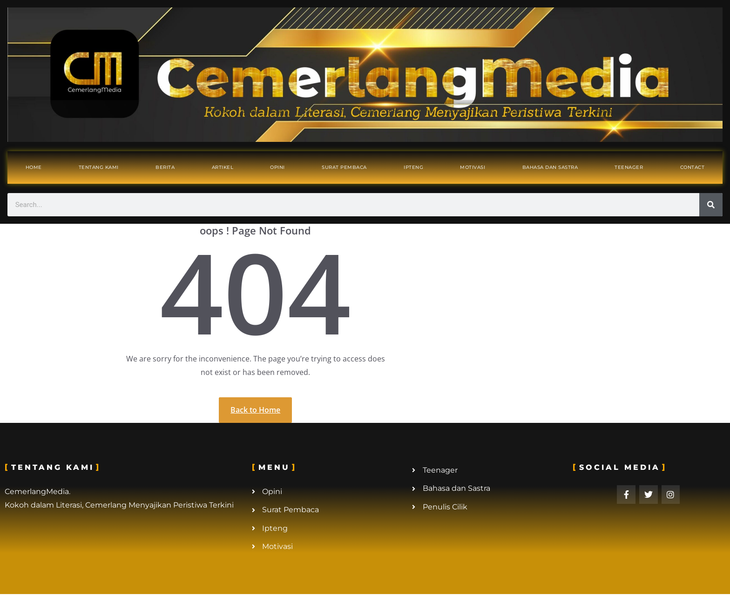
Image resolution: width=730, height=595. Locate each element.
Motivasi (472, 167)
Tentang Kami (99, 167)
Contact (692, 167)
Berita (165, 167)
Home (34, 167)
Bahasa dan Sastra (550, 167)
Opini (277, 167)
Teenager (629, 167)
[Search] (711, 204)
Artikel (223, 167)
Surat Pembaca (344, 167)
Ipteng (413, 167)
